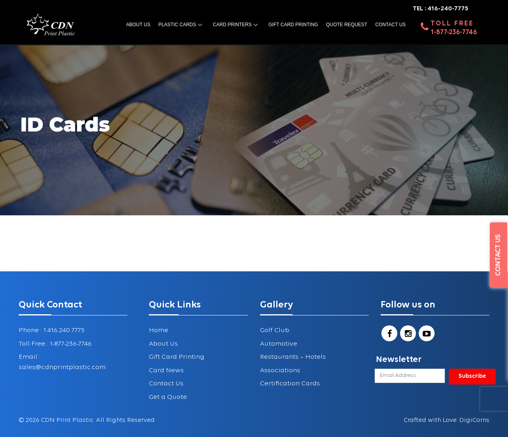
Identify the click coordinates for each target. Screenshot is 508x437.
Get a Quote (168, 397)
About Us (163, 343)
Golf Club (274, 330)
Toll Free (452, 23)
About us (138, 24)
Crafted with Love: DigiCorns (446, 420)
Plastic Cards (177, 24)
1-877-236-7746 (454, 32)
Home (158, 330)
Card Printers (232, 24)
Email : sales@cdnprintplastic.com (62, 362)
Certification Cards (290, 383)
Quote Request (346, 24)
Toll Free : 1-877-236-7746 (55, 343)
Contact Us (390, 24)
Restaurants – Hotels (293, 357)
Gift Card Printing (293, 24)
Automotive (278, 343)
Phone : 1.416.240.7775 (52, 330)
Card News (166, 370)
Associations (280, 370)
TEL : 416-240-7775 (440, 9)
